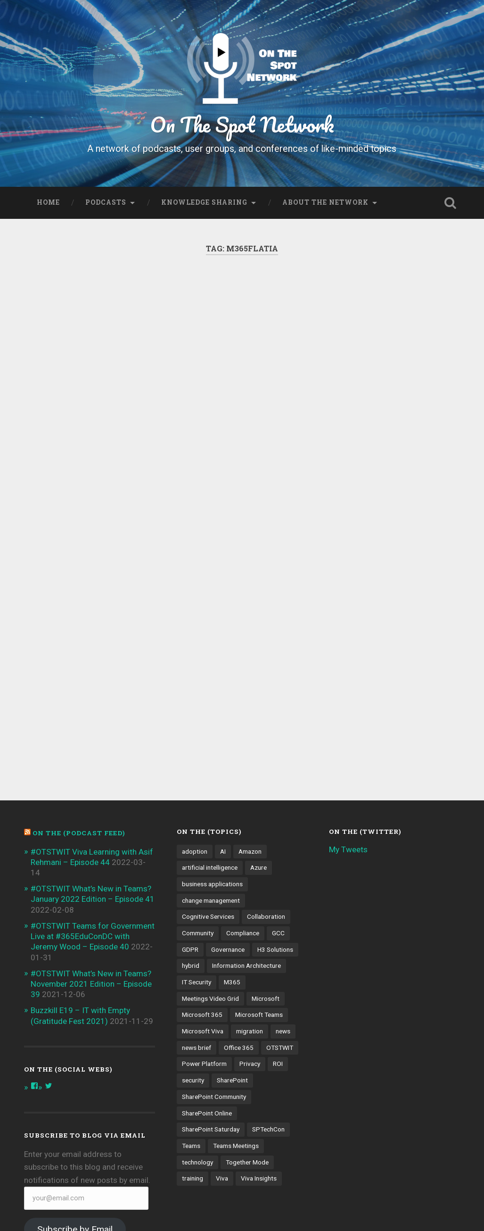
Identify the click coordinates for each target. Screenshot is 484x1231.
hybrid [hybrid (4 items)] (190, 874)
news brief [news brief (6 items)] (196, 956)
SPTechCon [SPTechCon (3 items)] (268, 1038)
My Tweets (348, 758)
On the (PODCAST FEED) (79, 741)
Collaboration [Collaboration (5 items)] (266, 825)
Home (48, 202)
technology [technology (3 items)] (197, 1070)
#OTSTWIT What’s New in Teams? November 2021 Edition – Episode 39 (91, 892)
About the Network (325, 202)
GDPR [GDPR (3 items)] (190, 858)
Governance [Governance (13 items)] (228, 858)
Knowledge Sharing (204, 202)
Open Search (450, 203)
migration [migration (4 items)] (249, 939)
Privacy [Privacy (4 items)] (249, 972)
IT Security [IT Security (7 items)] (196, 890)
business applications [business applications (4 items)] (212, 792)
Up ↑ (451, 1209)
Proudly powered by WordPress (91, 1209)
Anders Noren (296, 1209)
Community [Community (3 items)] (197, 841)
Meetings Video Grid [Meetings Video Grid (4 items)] (210, 907)
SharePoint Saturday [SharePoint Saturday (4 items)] (210, 1038)
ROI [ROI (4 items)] (278, 972)
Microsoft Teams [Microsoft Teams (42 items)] (259, 923)
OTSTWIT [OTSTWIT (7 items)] (279, 956)
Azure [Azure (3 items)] (258, 776)
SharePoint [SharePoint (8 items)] (232, 988)
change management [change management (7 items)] (211, 809)
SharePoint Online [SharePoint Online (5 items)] (207, 1021)
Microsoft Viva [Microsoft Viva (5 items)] (202, 939)
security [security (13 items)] (193, 988)
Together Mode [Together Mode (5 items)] (247, 1070)
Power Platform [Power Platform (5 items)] (204, 972)
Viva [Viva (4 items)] (222, 1087)
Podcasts (105, 202)
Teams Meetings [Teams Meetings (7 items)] (236, 1054)
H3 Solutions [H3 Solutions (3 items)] (275, 858)
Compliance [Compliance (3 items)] (242, 841)
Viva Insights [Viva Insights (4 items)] (259, 1087)
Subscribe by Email (75, 1137)
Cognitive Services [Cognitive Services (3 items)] (208, 825)
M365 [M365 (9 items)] (232, 890)
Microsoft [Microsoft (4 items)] (265, 907)
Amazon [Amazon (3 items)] (250, 760)
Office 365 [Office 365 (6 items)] (239, 956)
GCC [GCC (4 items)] (278, 841)
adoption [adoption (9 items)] (194, 760)
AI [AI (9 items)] (223, 760)
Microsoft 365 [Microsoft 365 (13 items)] (202, 923)
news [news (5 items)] (283, 939)
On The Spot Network (242, 124)
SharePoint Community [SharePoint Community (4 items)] (214, 1005)
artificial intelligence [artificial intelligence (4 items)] (210, 776)
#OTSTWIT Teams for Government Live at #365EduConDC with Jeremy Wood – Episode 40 (93, 845)
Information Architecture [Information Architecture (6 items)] (246, 874)
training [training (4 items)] (192, 1087)
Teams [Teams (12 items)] (191, 1054)
